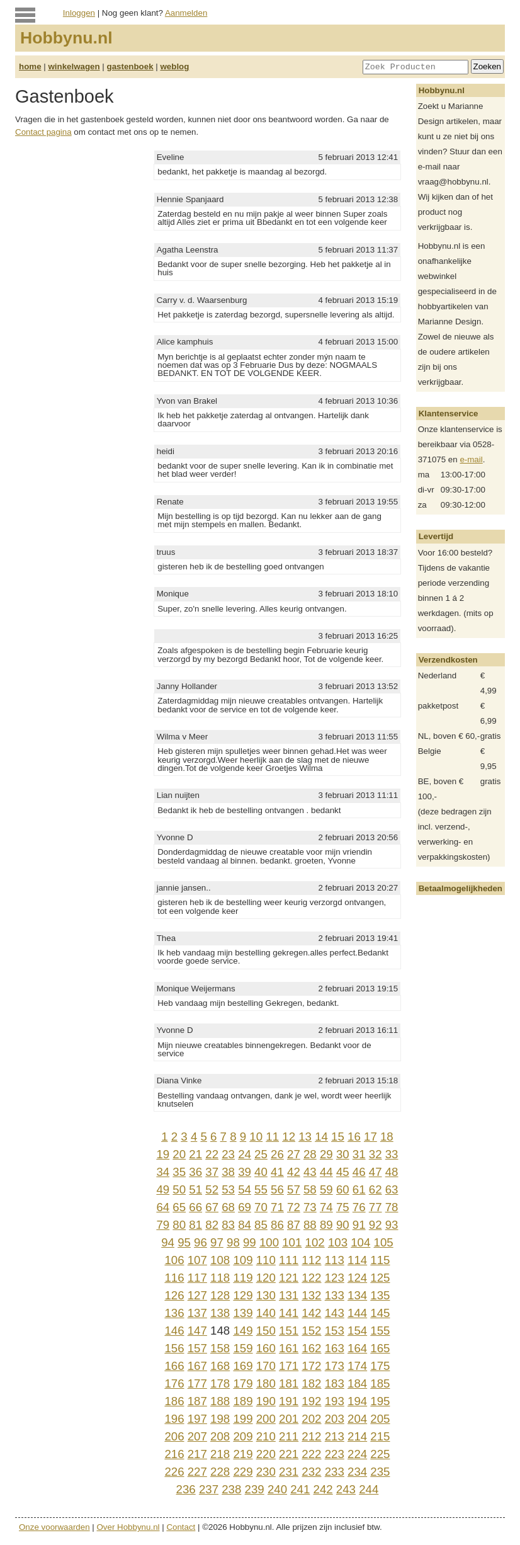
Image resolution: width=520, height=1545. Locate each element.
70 (261, 1207)
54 (244, 1189)
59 (326, 1189)
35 (179, 1171)
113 (334, 1260)
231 (288, 1471)
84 (244, 1224)
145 (380, 1313)
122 (311, 1277)
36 (195, 1171)
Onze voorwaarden (54, 1527)
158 (220, 1348)
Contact (180, 1527)
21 (195, 1154)
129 (242, 1295)
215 (380, 1436)
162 (311, 1348)
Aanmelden (186, 13)
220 (266, 1454)
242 (323, 1489)
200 (266, 1418)
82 (211, 1224)
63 (391, 1189)
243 (346, 1489)
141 (288, 1313)
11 (272, 1136)
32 (375, 1154)
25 (261, 1154)
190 (266, 1401)
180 (266, 1383)
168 (220, 1365)
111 (288, 1260)
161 (288, 1348)
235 (380, 1471)
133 (334, 1295)
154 (357, 1330)
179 (242, 1383)
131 (288, 1295)
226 (174, 1471)
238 (231, 1489)
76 (359, 1207)
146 (174, 1330)
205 (380, 1418)
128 (220, 1295)
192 (311, 1401)
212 (311, 1436)
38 (228, 1171)
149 (242, 1330)
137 (197, 1313)
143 (334, 1313)
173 (334, 1365)
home (30, 66)
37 (211, 1171)
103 (338, 1242)
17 (370, 1136)
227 (197, 1471)
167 (197, 1365)
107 (197, 1260)
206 (174, 1436)
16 (354, 1136)
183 (334, 1383)
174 (357, 1365)
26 (277, 1154)
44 (326, 1171)
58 (310, 1189)
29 (326, 1154)
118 (220, 1277)
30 (342, 1154)
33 (391, 1154)
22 (211, 1154)
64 (162, 1207)
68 (228, 1207)
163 (334, 1348)
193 (334, 1401)
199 (242, 1418)
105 (383, 1242)
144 (357, 1313)
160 (266, 1348)
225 (380, 1454)
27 (293, 1154)
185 (380, 1383)
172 (311, 1365)
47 (375, 1171)
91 (359, 1224)
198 (220, 1418)
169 (242, 1365)
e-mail (471, 459)
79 (162, 1224)
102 (315, 1242)
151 (288, 1330)
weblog (174, 66)
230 (266, 1471)
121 (288, 1277)
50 (179, 1189)
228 (220, 1471)
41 (277, 1171)
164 (357, 1348)
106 (174, 1260)
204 (357, 1418)
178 (220, 1383)
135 (380, 1295)
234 (357, 1471)
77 (375, 1207)
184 (357, 1383)
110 (266, 1260)
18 (386, 1136)
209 (242, 1436)
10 (256, 1136)
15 (337, 1136)
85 (261, 1224)
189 (242, 1401)
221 (288, 1454)
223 (334, 1454)
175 (380, 1365)
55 (261, 1189)
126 (174, 1295)
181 (288, 1383)
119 (242, 1277)
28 (310, 1154)
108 (220, 1260)
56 (277, 1189)
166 (174, 1365)
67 (211, 1207)
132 (311, 1295)
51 (195, 1189)
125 (380, 1277)
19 (162, 1154)
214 (357, 1436)
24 (244, 1154)
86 (277, 1224)
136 (174, 1313)
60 (342, 1189)
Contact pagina (43, 132)
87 (293, 1224)
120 (266, 1277)
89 (326, 1224)
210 (266, 1436)
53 (228, 1189)
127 (197, 1295)
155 (380, 1330)
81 (195, 1224)
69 (244, 1207)
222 (311, 1454)
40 (261, 1171)
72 (293, 1207)
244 (368, 1489)
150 (266, 1330)
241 (300, 1489)
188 (220, 1401)
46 (359, 1171)
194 (357, 1401)
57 (293, 1189)
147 (197, 1330)
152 (311, 1330)
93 (391, 1224)
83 (228, 1224)
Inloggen (79, 13)
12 (288, 1136)
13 (305, 1136)
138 (220, 1313)
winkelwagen (73, 66)
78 (391, 1207)
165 (380, 1348)
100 (269, 1242)
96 (200, 1242)
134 (357, 1295)
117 (197, 1277)
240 (277, 1489)
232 (311, 1471)
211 (288, 1436)
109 (242, 1260)
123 (334, 1277)
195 (380, 1401)
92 (375, 1224)
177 (197, 1383)
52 (211, 1189)
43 (310, 1171)
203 (334, 1418)
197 (197, 1418)
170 (266, 1365)
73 (310, 1207)
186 (174, 1401)
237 (208, 1489)
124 (357, 1277)
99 (249, 1242)
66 (195, 1207)
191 (288, 1401)
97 (216, 1242)
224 (357, 1454)
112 (311, 1260)
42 (293, 1171)
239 (254, 1489)
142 (311, 1313)
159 (242, 1348)
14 (321, 1136)
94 (167, 1242)
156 (174, 1348)
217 (197, 1454)
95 (184, 1242)
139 (242, 1313)
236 (186, 1489)
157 (197, 1348)
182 (311, 1383)
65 (179, 1207)
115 (380, 1260)
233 (334, 1471)
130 (266, 1295)
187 (197, 1401)
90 (342, 1224)
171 (288, 1365)
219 (242, 1454)
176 (174, 1383)
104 (360, 1242)
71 (277, 1207)
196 (174, 1418)
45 (342, 1171)
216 (174, 1454)
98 (233, 1242)
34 (162, 1171)
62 (375, 1189)
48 (391, 1171)
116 (174, 1277)
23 (228, 1154)
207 (197, 1436)
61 (359, 1189)
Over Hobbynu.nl (128, 1527)
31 (359, 1154)
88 (310, 1224)
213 (334, 1436)
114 (357, 1260)
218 (220, 1454)
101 (292, 1242)
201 (288, 1418)
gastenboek (130, 66)
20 (179, 1154)
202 (311, 1418)
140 (266, 1313)
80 (179, 1224)
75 (342, 1207)
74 (326, 1207)
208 (220, 1436)
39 (244, 1171)
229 (242, 1471)
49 (162, 1189)
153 (334, 1330)
